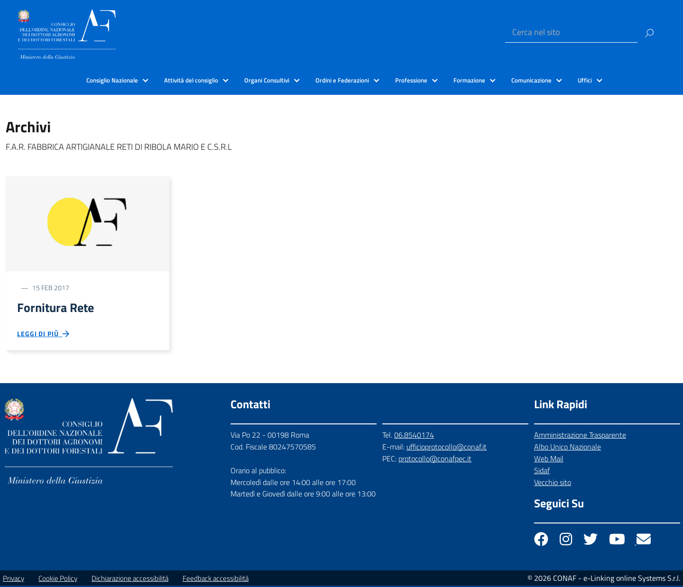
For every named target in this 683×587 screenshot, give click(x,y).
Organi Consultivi (266, 80)
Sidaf (542, 471)
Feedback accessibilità (216, 579)
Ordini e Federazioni (342, 80)
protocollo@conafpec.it (434, 459)
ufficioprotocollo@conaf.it (446, 448)
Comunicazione (531, 80)
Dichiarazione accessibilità (130, 579)
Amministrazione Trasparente (580, 436)
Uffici (585, 80)
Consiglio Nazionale (112, 80)
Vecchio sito (552, 483)
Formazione (469, 80)
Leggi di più (43, 335)
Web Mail (548, 459)
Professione (411, 80)
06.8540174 (414, 436)
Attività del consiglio (191, 80)
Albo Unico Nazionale (567, 448)
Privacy (13, 579)
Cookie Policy (57, 579)
